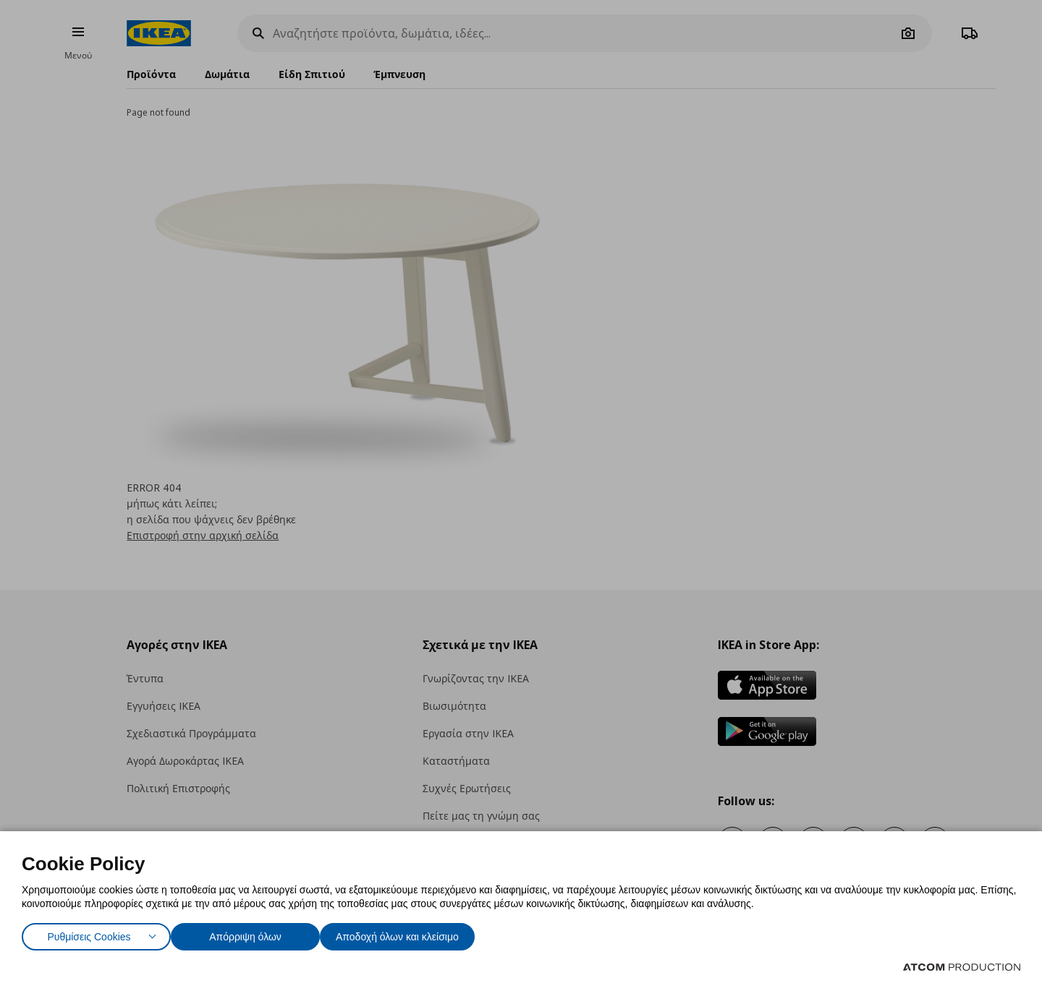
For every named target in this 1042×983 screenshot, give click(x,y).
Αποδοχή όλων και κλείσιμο (420, 933)
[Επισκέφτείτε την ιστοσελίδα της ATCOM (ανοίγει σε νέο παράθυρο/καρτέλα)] (961, 967)
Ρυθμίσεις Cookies (89, 933)
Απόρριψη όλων (252, 933)
